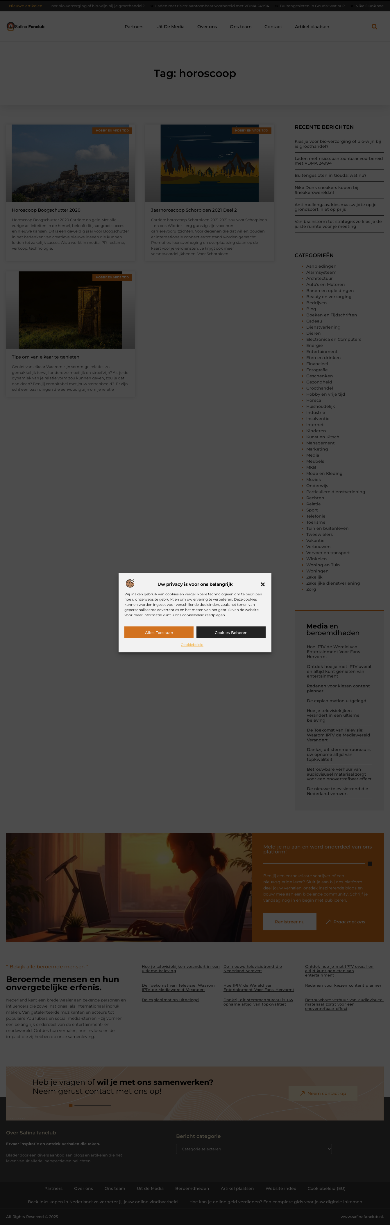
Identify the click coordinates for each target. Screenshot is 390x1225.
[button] (263, 584)
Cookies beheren (231, 632)
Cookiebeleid (192, 644)
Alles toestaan (159, 632)
